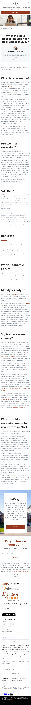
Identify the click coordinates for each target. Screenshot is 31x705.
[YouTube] (8, 608)
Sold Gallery (5, 629)
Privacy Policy (15, 673)
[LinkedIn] (5, 608)
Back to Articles (7, 28)
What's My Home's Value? (8, 624)
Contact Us (5, 621)
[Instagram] (10, 608)
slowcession (16, 294)
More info (12, 699)
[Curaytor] (9, 616)
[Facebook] (2, 608)
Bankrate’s (4, 240)
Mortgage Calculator (7, 631)
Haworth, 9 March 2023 (19, 407)
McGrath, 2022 (5, 399)
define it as (10, 86)
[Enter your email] (17, 553)
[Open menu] (29, 18)
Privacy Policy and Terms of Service (20, 571)
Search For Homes (6, 626)
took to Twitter (26, 303)
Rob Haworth (4, 194)
